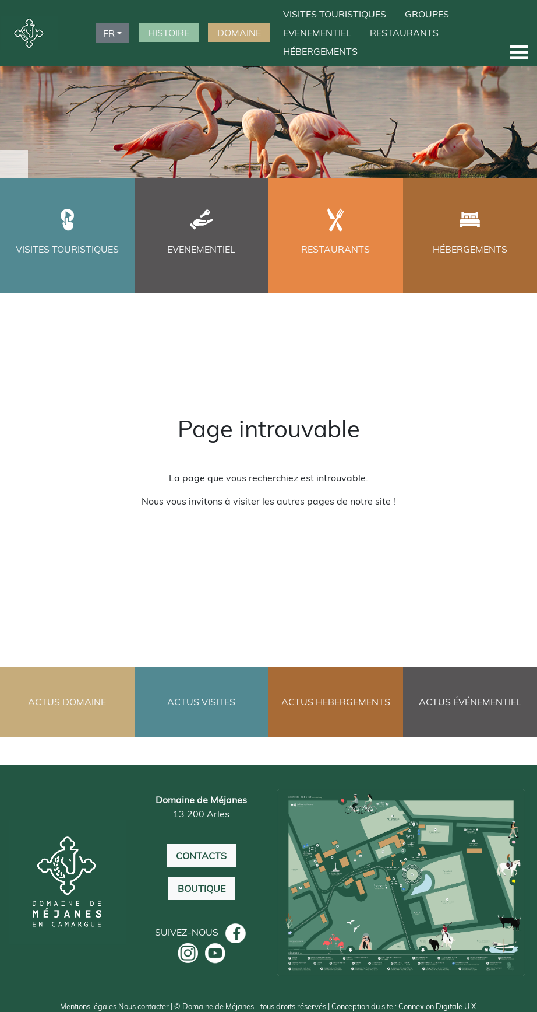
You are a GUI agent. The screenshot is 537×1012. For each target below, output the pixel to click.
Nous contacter (143, 1006)
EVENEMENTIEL (317, 32)
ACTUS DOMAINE (67, 702)
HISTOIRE (168, 32)
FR (109, 33)
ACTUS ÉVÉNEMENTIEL (470, 702)
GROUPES (427, 14)
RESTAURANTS (404, 32)
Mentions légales (88, 1006)
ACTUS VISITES (201, 702)
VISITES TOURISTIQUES (334, 14)
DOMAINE (239, 32)
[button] (519, 51)
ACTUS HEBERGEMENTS (335, 702)
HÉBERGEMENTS (320, 51)
